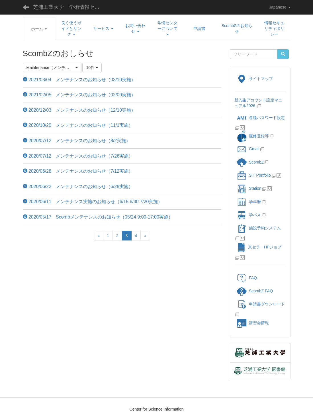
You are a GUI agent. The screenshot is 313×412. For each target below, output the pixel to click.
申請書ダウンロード (261, 304)
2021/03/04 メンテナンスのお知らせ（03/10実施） (79, 79)
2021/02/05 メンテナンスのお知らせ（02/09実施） (79, 94)
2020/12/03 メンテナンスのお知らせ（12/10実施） (79, 110)
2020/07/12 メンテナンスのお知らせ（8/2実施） (77, 140)
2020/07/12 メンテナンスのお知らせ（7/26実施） (78, 156)
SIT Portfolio (254, 175)
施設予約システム (259, 228)
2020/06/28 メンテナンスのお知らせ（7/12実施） (78, 171)
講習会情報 (253, 323)
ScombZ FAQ (255, 291)
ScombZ (256, 162)
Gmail (248, 148)
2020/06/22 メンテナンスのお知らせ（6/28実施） (78, 186)
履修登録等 (253, 136)
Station (249, 188)
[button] (39, 28)
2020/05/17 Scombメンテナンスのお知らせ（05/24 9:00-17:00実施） (98, 217)
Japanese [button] (280, 7)
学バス (249, 215)
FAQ (247, 278)
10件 (92, 67)
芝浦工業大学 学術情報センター (71, 7)
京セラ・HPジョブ (259, 247)
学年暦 (249, 201)
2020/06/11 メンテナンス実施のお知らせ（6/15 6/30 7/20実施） (93, 201)
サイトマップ (255, 78)
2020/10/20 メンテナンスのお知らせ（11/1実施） (78, 125)
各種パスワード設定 (261, 117)
